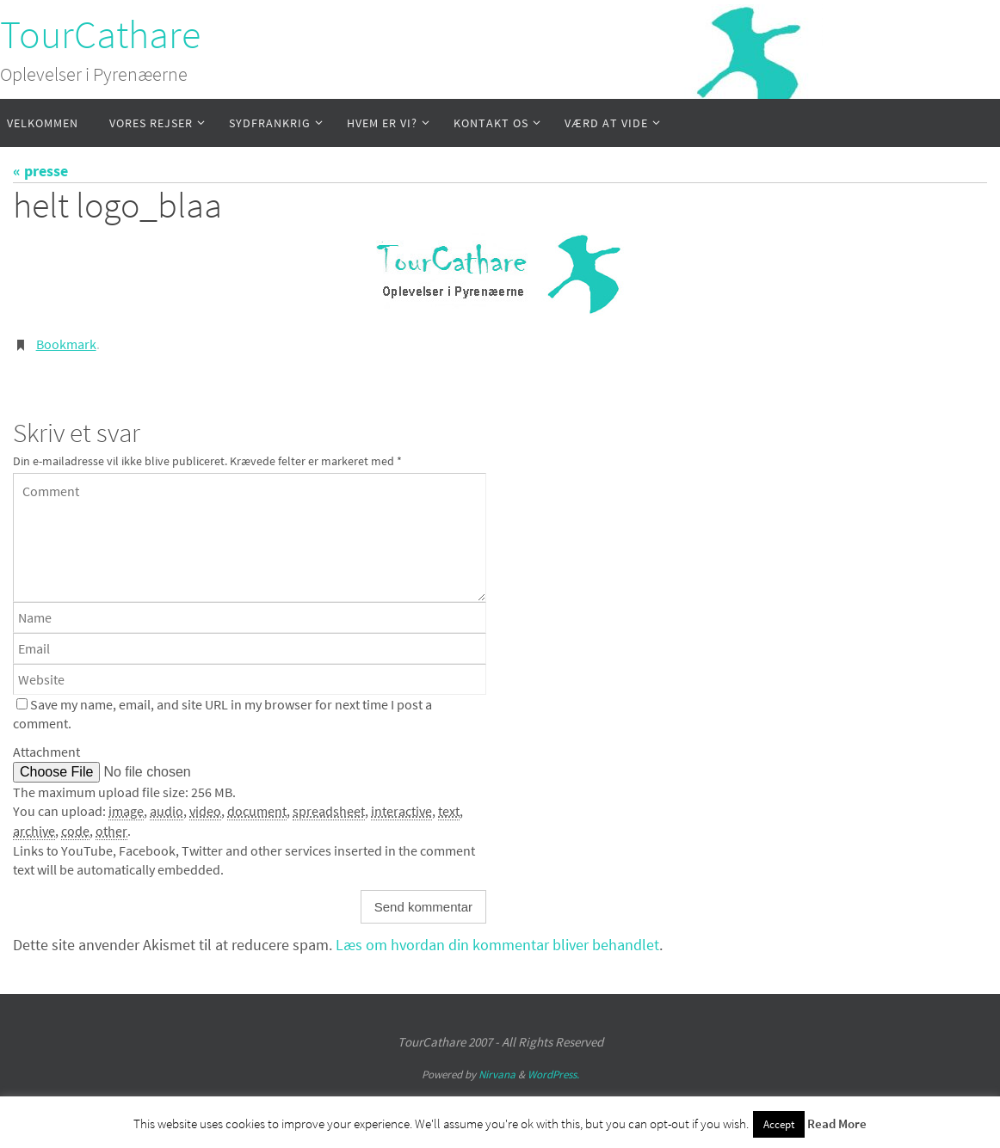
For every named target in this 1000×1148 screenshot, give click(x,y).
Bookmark (66, 344)
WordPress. (553, 1074)
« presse (40, 171)
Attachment (46, 751)
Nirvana (496, 1074)
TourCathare (100, 34)
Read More (837, 1123)
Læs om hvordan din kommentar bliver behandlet (497, 945)
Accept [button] (778, 1124)
